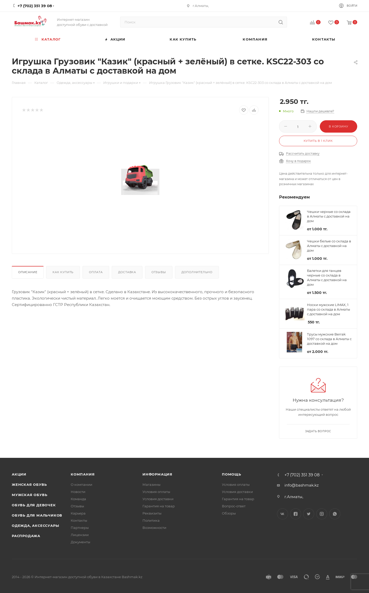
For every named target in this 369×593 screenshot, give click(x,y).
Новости (78, 492)
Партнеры (80, 528)
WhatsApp (334, 513)
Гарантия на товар (158, 506)
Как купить (63, 272)
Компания (83, 474)
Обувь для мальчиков (37, 515)
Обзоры (229, 513)
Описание (27, 272)
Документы (80, 542)
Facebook (295, 513)
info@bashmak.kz (301, 485)
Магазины (151, 484)
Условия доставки (157, 499)
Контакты (79, 520)
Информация (157, 474)
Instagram (321, 513)
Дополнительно (196, 272)
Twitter (308, 513)
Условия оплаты (156, 492)
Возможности (154, 528)
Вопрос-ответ (233, 506)
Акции (19, 474)
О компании (81, 484)
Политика (151, 520)
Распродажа (26, 536)
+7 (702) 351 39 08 (302, 475)
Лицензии (80, 535)
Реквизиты (151, 513)
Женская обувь (29, 484)
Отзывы (158, 272)
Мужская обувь (29, 495)
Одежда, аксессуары (35, 525)
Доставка (127, 272)
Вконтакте (282, 513)
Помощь (231, 474)
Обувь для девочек (34, 505)
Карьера (78, 513)
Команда (78, 499)
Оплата (96, 272)
